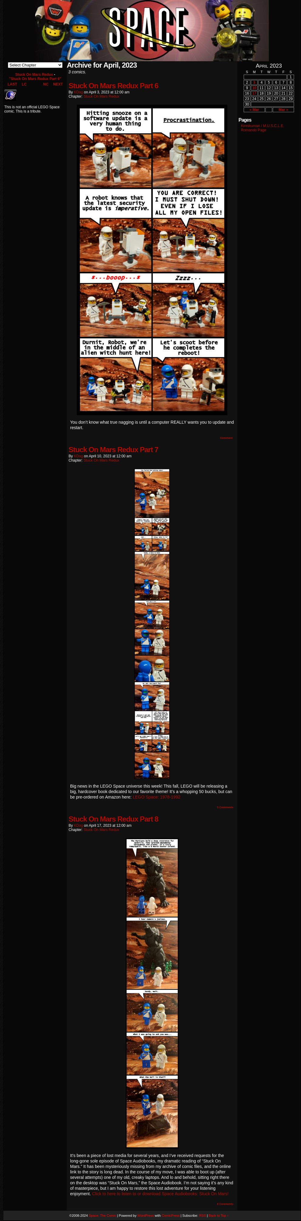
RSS (202, 1215)
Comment (226, 437)
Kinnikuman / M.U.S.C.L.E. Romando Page (262, 128)
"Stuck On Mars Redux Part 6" (35, 79)
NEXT (58, 84)
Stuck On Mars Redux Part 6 (113, 86)
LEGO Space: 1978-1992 (156, 797)
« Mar (254, 110)
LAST (12, 84)
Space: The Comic (102, 1215)
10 (254, 88)
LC (24, 84)
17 (254, 93)
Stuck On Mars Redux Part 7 (113, 450)
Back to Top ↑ (219, 1215)
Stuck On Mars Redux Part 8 (113, 819)
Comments (225, 807)
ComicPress (171, 1215)
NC (45, 84)
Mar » (283, 110)
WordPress (145, 1215)
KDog (78, 92)
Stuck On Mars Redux (34, 74)
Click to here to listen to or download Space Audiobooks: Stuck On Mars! (160, 1193)
